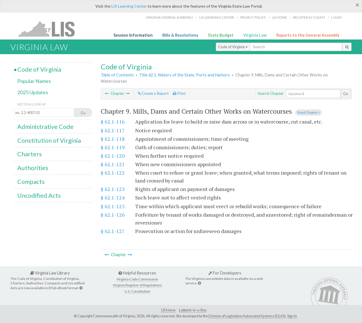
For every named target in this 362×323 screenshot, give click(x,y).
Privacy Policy (253, 17)
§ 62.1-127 (113, 231)
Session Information (133, 35)
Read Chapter (309, 112)
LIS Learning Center (129, 6)
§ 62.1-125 (113, 206)
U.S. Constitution (137, 291)
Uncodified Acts (39, 195)
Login (336, 17)
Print (179, 93)
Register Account (309, 17)
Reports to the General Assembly (308, 35)
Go (345, 93)
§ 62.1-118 (113, 138)
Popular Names (34, 81)
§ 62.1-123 (113, 189)
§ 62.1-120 (113, 155)
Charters (29, 154)
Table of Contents (117, 74)
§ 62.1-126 (113, 214)
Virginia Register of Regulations (137, 285)
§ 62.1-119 (113, 147)
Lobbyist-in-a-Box (192, 310)
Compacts (31, 181)
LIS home (279, 17)
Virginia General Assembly (169, 17)
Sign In (292, 316)
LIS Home (168, 310)
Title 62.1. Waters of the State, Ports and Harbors (184, 74)
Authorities (32, 168)
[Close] (357, 4)
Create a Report (153, 93)
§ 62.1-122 (113, 172)
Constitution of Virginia (49, 140)
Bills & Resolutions (180, 35)
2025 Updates (32, 92)
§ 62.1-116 (113, 121)
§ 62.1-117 (113, 130)
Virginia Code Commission (137, 279)
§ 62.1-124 (113, 197)
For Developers (224, 273)
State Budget (221, 35)
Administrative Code (45, 126)
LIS (49, 29)
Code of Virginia (233, 47)
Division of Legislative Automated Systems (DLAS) (247, 316)
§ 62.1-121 (113, 164)
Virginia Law (255, 35)
